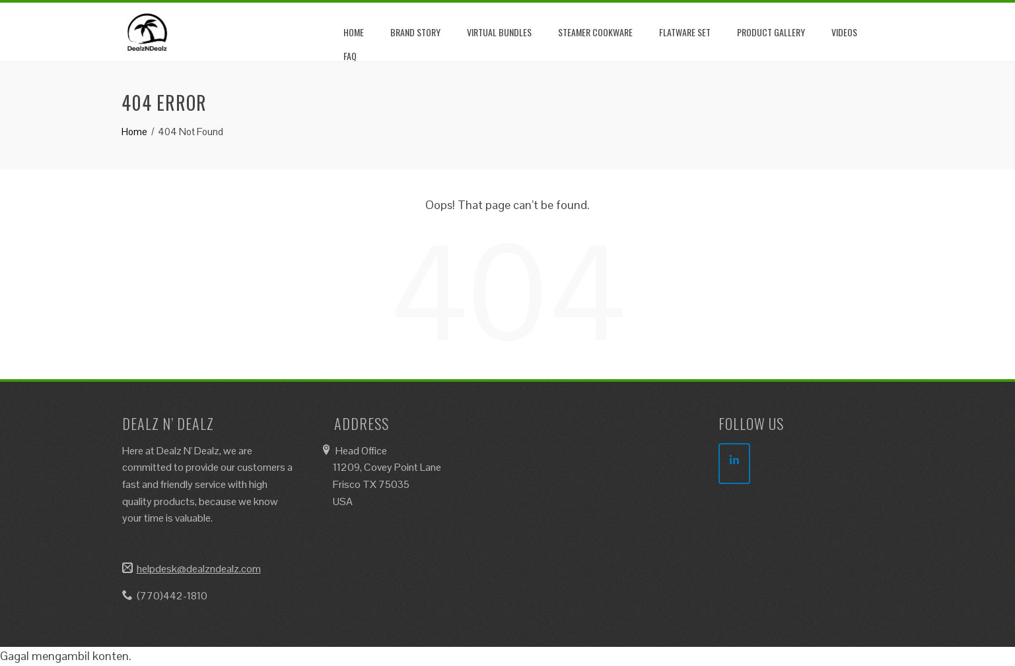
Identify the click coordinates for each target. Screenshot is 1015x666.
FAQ (350, 56)
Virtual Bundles (499, 32)
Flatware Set (685, 32)
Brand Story (415, 32)
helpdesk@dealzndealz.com (199, 569)
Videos (844, 32)
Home (353, 32)
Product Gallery (771, 32)
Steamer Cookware (595, 32)
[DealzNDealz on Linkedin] (734, 463)
